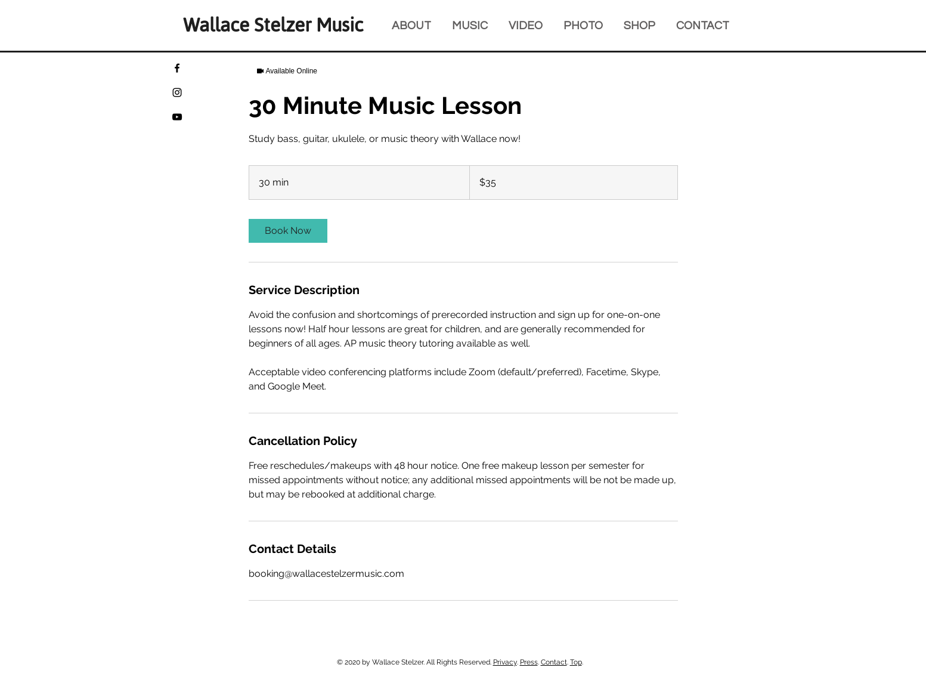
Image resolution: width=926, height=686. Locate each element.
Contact (554, 662)
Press (529, 662)
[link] (288, 231)
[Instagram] (177, 92)
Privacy (505, 662)
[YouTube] (177, 117)
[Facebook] (177, 68)
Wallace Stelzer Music (273, 25)
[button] (644, 25)
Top (576, 662)
